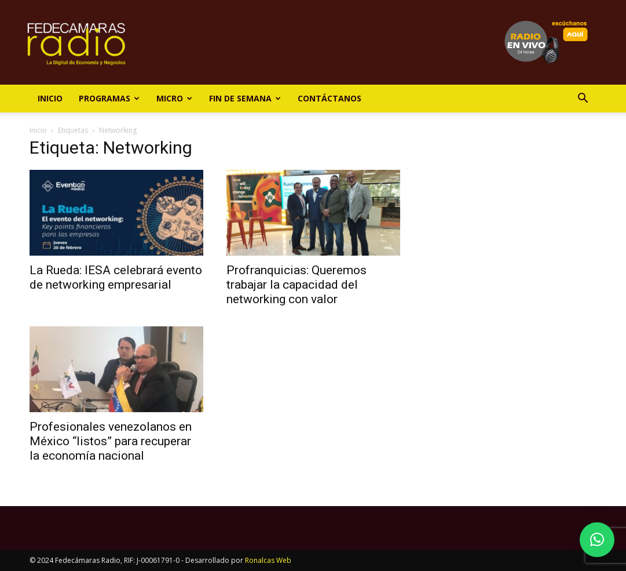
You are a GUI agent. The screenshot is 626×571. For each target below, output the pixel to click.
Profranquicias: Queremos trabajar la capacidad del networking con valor (296, 284)
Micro (174, 98)
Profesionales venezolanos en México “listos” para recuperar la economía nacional (111, 441)
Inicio (50, 98)
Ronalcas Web (268, 560)
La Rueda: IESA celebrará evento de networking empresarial (116, 277)
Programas (109, 98)
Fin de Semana (245, 98)
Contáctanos (329, 98)
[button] (583, 99)
